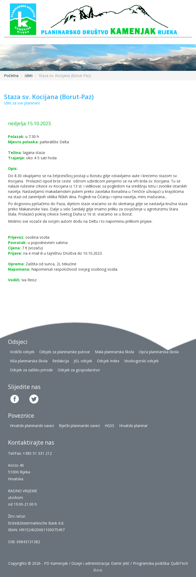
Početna (11, 75)
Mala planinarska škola (114, 351)
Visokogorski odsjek (141, 360)
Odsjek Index (108, 360)
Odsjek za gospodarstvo (79, 369)
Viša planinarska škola (29, 360)
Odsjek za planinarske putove (64, 351)
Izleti (29, 75)
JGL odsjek (83, 360)
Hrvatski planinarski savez (32, 425)
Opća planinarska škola (159, 351)
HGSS (109, 425)
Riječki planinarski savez (79, 425)
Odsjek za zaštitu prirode (31, 369)
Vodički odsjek (22, 351)
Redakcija (60, 360)
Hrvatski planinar (133, 425)
